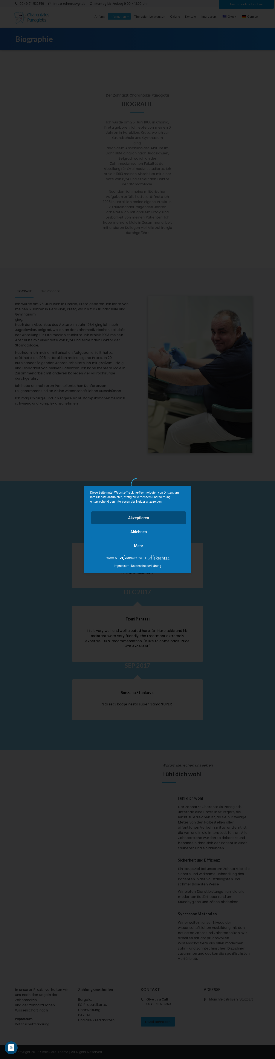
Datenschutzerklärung (146, 566)
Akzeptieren (138, 518)
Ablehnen (138, 532)
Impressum (121, 566)
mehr (138, 545)
